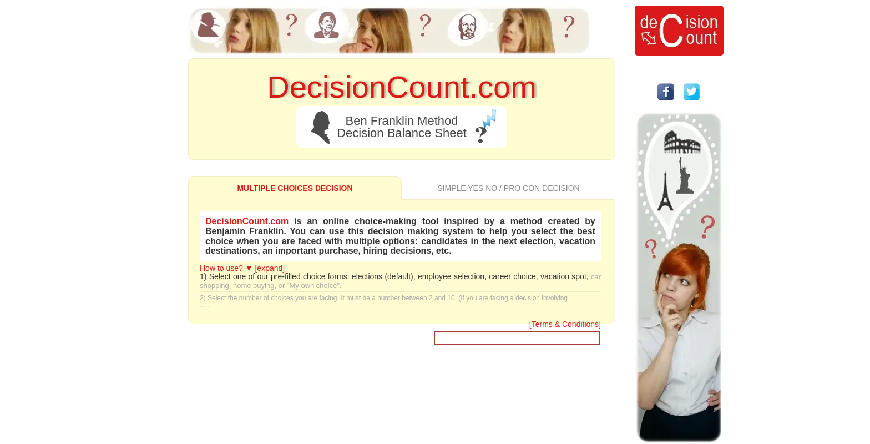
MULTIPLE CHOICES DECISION (294, 188)
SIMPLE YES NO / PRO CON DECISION (508, 188)
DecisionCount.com (247, 221)
